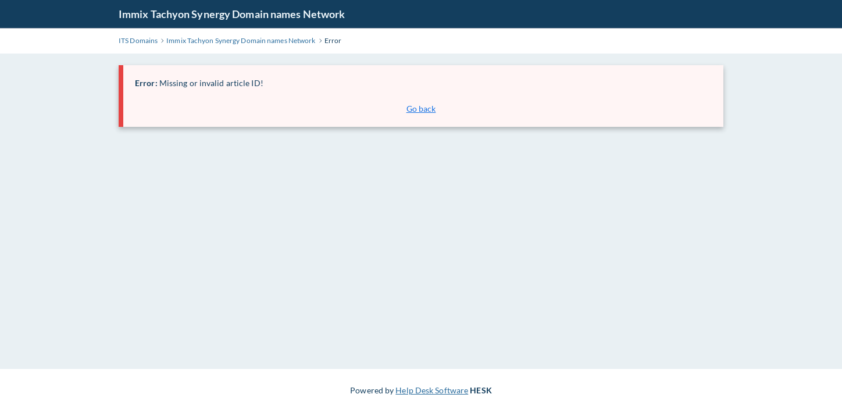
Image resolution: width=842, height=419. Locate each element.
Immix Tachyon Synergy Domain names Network (232, 14)
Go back (421, 108)
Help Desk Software (431, 390)
